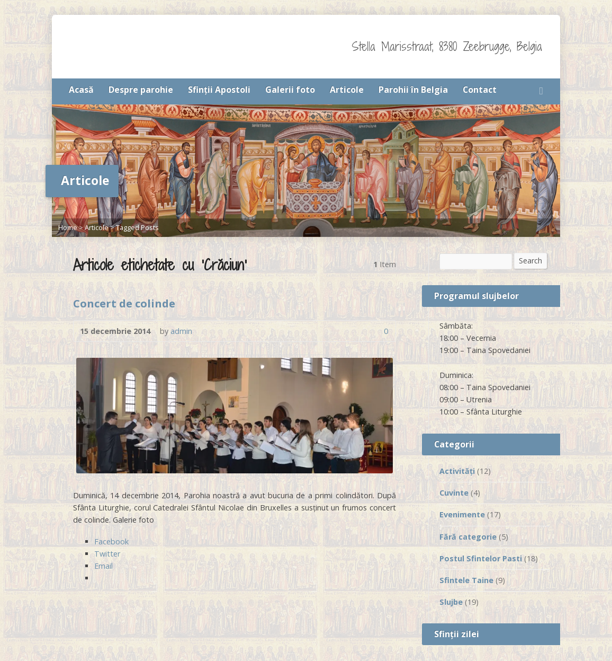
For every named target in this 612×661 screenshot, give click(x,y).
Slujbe (451, 602)
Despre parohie (141, 89)
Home (67, 227)
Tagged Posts (137, 227)
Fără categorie (468, 537)
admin (181, 331)
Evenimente (462, 514)
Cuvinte (454, 493)
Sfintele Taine (466, 580)
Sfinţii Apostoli (219, 89)
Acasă (81, 89)
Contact (480, 89)
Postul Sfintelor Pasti (480, 558)
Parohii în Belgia (413, 89)
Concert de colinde (124, 303)
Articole (347, 89)
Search (530, 260)
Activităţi (457, 471)
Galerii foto (290, 89)
